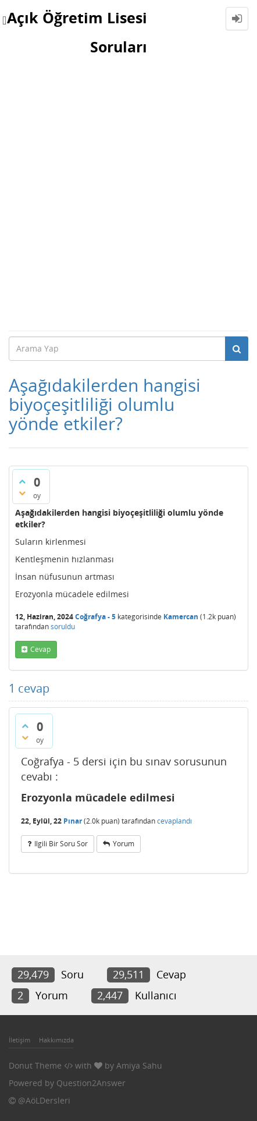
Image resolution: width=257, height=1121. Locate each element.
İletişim (19, 1039)
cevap (40, 649)
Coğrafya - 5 (95, 617)
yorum (123, 844)
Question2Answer (91, 1082)
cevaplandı (174, 821)
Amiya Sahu (139, 1065)
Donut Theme (35, 1065)
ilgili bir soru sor (61, 844)
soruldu (63, 627)
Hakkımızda (56, 1039)
